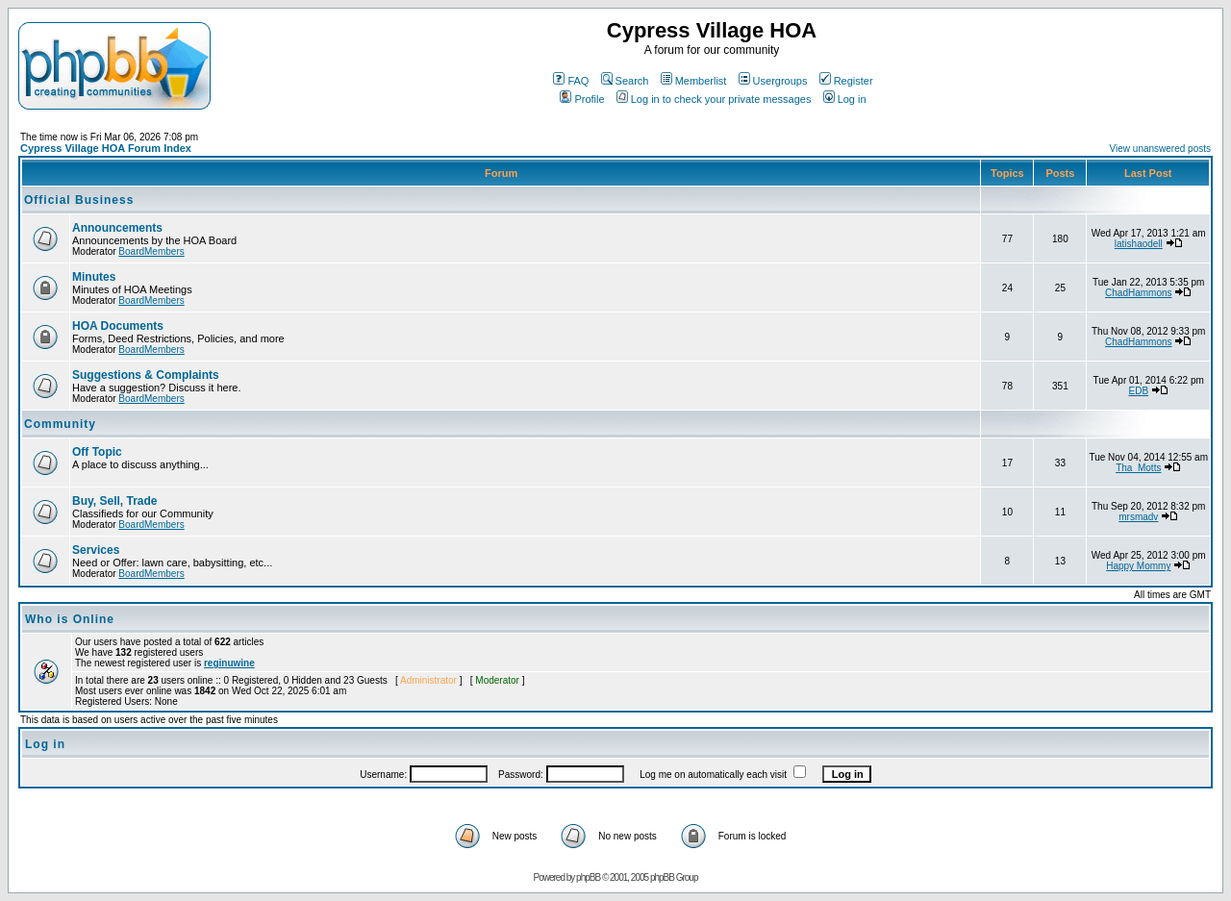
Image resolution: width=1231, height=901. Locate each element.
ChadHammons (1138, 293)
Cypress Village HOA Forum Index (105, 148)
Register (846, 81)
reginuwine (229, 663)
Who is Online (69, 619)
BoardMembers (151, 251)
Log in (845, 99)
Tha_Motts (1138, 468)
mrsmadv (1138, 517)
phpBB (588, 877)
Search (625, 81)
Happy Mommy (1138, 566)
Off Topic (97, 452)
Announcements (117, 228)
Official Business (79, 200)
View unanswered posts (1160, 148)
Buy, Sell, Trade (114, 501)
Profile (582, 99)
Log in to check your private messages (714, 99)
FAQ (571, 81)
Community (60, 424)
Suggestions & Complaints (145, 375)
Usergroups (773, 81)
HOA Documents (117, 326)
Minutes (93, 277)
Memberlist (694, 81)
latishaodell (1139, 243)
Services (95, 550)
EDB (1139, 391)
